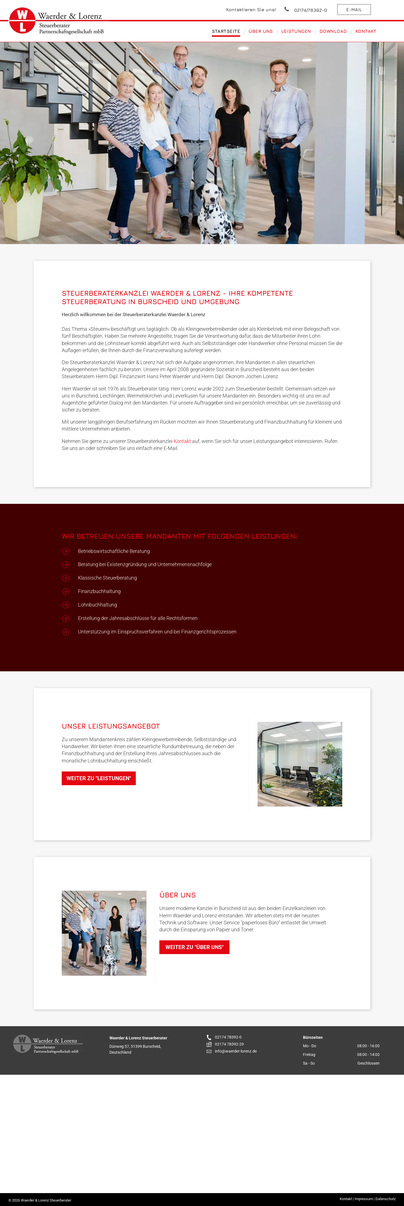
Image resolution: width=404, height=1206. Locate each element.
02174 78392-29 (229, 1044)
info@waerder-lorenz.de (236, 1051)
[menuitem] (226, 31)
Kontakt (182, 441)
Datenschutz (385, 1199)
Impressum (364, 1199)
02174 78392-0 (228, 1037)
